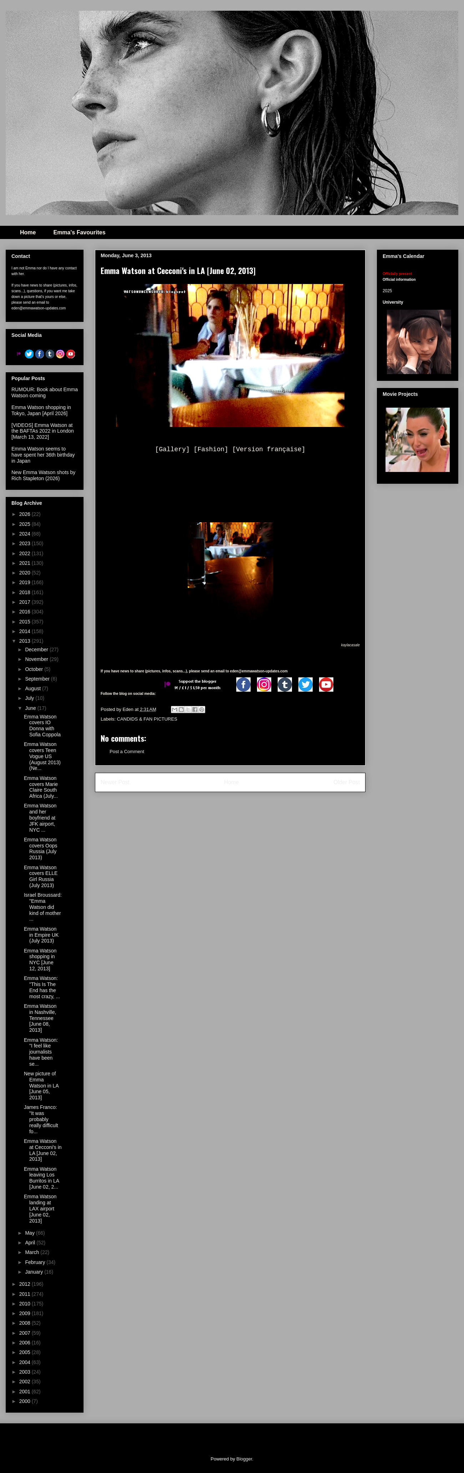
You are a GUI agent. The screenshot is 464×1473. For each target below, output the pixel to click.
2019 (25, 582)
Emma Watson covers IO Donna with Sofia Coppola (42, 725)
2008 (25, 1323)
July (30, 698)
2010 (25, 1304)
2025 (25, 524)
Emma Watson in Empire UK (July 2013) (41, 935)
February (35, 1262)
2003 (25, 1372)
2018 (25, 592)
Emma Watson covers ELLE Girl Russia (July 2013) (40, 876)
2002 (25, 1381)
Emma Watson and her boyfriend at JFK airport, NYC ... (40, 817)
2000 (25, 1401)
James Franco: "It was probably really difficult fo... (41, 1119)
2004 (25, 1362)
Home (28, 232)
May (30, 1233)
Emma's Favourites (79, 232)
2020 (25, 573)
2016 (25, 611)
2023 (25, 543)
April (30, 1242)
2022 (25, 553)
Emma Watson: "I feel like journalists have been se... (41, 1052)
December (37, 649)
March (32, 1252)
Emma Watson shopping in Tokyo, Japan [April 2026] (41, 410)
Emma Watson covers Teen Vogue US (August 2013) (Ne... (42, 756)
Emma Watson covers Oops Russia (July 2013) (40, 848)
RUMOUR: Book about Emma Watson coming (44, 392)
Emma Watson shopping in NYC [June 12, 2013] (40, 959)
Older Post (346, 782)
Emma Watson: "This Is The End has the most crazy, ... (42, 987)
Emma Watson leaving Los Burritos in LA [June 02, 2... (41, 1178)
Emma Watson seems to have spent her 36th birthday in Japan (43, 455)
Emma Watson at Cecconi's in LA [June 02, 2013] (43, 1150)
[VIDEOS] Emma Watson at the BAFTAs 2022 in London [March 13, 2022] (42, 431)
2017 (25, 602)
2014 (25, 631)
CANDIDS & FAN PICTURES (147, 719)
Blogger (244, 1459)
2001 (25, 1391)
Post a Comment (127, 751)
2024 (25, 534)
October (34, 669)
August (33, 688)
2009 (25, 1313)
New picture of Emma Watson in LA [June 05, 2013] (41, 1085)
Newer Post (115, 782)
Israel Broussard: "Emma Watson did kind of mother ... (43, 907)
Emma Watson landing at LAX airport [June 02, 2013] (40, 1208)
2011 (25, 1294)
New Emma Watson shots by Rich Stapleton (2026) (43, 475)
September (38, 679)
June (31, 708)
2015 (25, 621)
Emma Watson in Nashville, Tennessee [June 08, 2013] (40, 1018)
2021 (25, 563)
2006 (25, 1342)
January (34, 1272)
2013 (25, 641)
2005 (25, 1352)
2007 (25, 1333)
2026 (25, 514)
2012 (25, 1284)
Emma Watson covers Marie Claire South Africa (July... (41, 787)
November (37, 659)
